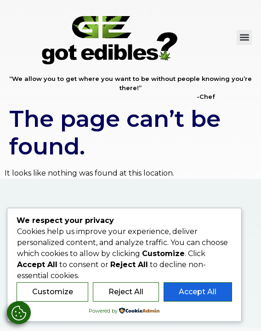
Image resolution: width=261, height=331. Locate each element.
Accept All (197, 291)
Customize (52, 291)
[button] (244, 37)
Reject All (125, 291)
